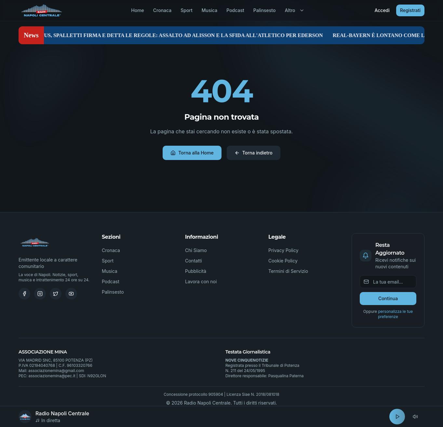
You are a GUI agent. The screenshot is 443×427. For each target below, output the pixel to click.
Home (137, 10)
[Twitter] (55, 294)
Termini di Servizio (288, 271)
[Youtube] (71, 294)
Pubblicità (195, 271)
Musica (209, 10)
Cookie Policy (283, 260)
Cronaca (162, 10)
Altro (294, 10)
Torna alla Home (191, 152)
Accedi (381, 10)
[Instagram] (40, 294)
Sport (187, 10)
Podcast (235, 10)
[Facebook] (24, 294)
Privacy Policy (283, 250)
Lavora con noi (201, 281)
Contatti (193, 260)
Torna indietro (254, 152)
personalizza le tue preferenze (395, 314)
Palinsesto (264, 10)
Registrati (410, 10)
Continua (388, 298)
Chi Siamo (196, 250)
